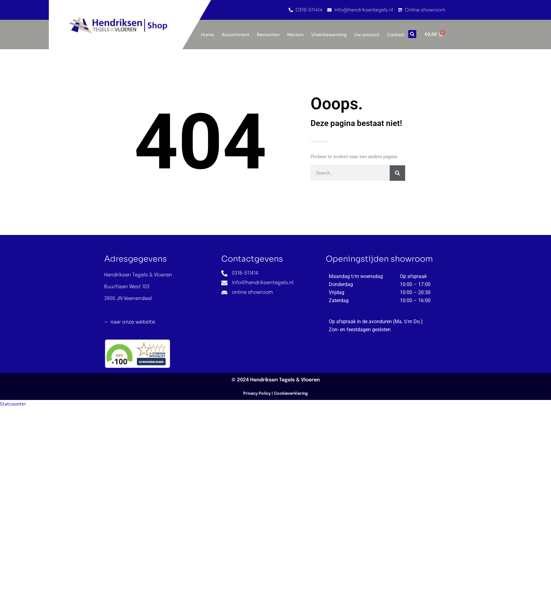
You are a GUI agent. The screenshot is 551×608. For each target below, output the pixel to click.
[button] (412, 34)
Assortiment (235, 34)
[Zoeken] (397, 173)
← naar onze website (129, 322)
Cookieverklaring (291, 394)
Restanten (268, 34)
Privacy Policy (257, 394)
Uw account (366, 34)
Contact (396, 34)
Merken (295, 34)
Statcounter (13, 404)
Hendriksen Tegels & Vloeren (285, 380)
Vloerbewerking (328, 34)
